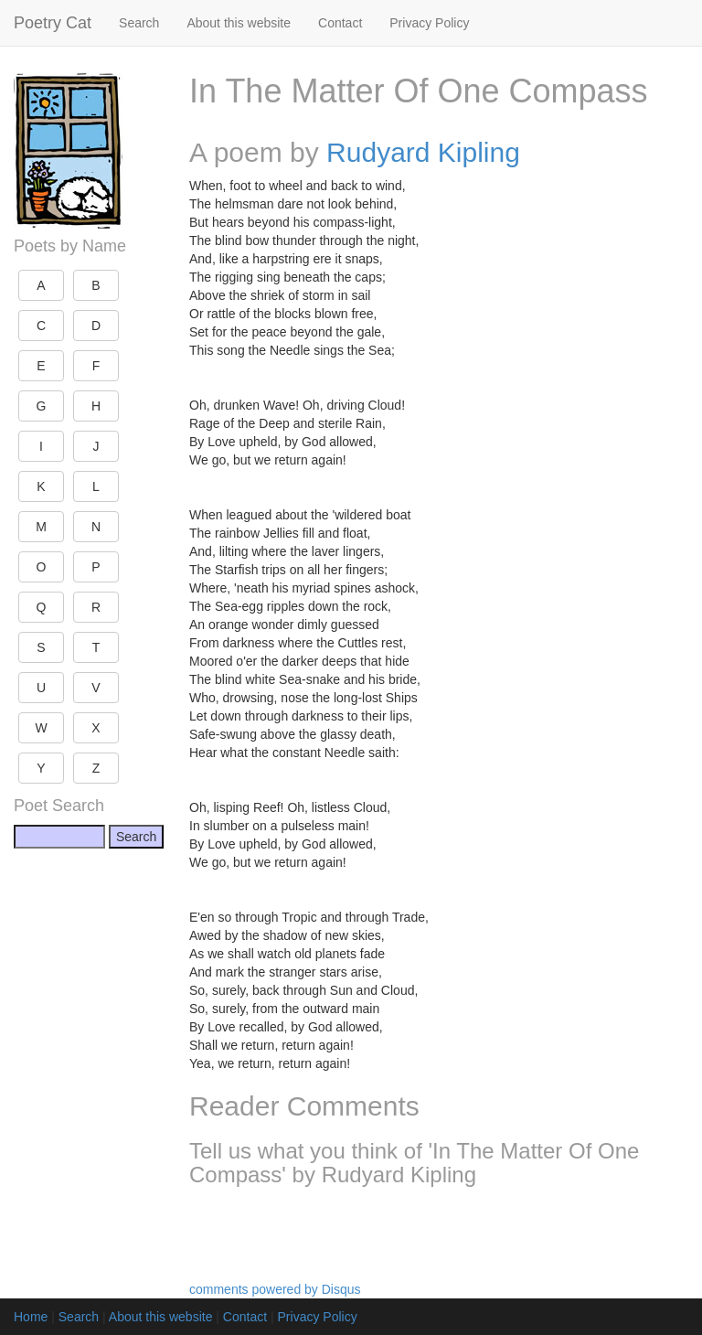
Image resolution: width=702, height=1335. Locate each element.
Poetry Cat (52, 23)
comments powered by (275, 1289)
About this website (238, 23)
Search (139, 23)
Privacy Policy (429, 23)
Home (31, 1316)
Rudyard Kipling (423, 152)
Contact (340, 23)
